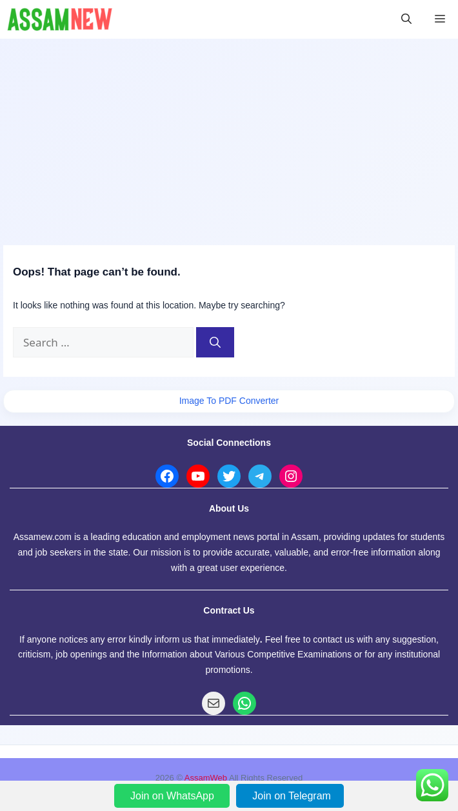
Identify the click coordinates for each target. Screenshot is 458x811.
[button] (406, 19)
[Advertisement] (229, 135)
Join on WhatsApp (173, 795)
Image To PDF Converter (229, 400)
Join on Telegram (291, 795)
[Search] (215, 342)
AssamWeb (205, 778)
